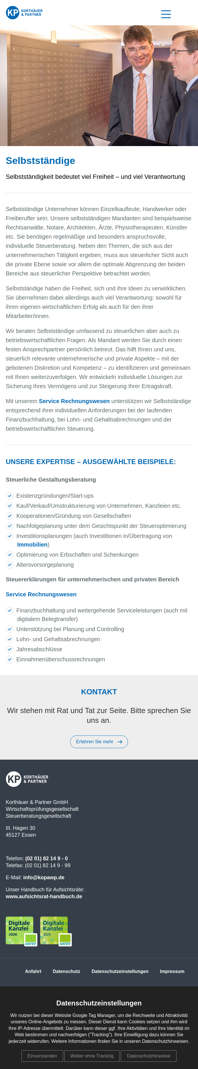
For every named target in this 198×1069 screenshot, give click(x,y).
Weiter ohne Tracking (92, 1055)
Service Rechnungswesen (74, 401)
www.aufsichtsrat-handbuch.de (44, 896)
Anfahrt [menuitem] (33, 971)
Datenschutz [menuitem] (66, 971)
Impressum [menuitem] (172, 971)
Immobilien (32, 544)
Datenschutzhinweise (148, 1055)
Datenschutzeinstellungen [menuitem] (120, 971)
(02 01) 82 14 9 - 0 (46, 858)
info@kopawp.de (44, 877)
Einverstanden (42, 1055)
